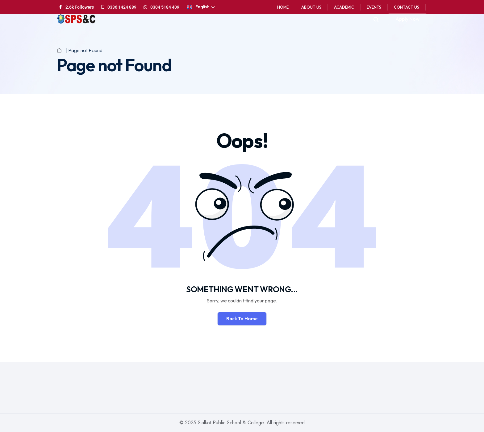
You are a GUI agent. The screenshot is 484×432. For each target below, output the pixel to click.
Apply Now (407, 19)
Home (283, 7)
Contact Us (406, 7)
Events (374, 7)
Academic (344, 7)
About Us (311, 7)
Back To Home (242, 319)
